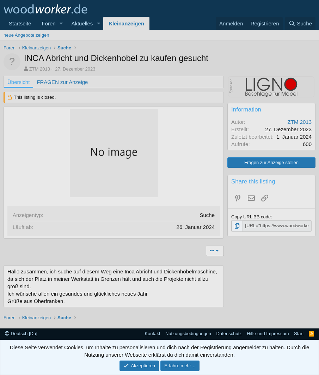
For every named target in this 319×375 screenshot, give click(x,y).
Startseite (20, 23)
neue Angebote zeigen (26, 35)
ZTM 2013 (39, 69)
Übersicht (18, 82)
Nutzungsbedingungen (188, 333)
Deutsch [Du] (21, 333)
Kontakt (152, 333)
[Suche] (300, 23)
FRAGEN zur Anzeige (62, 82)
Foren (48, 23)
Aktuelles (82, 23)
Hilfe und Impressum (268, 333)
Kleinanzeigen (126, 23)
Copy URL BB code (251, 216)
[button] (61, 23)
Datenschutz (229, 333)
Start (298, 333)
